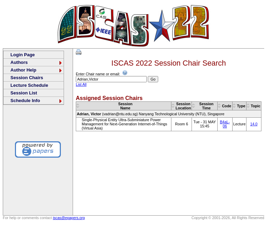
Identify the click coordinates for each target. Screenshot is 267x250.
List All (81, 84)
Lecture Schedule (29, 85)
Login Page (22, 54)
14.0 (254, 124)
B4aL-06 (225, 124)
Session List (23, 92)
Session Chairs (26, 77)
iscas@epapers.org (69, 218)
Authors (36, 62)
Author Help (36, 70)
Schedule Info (36, 100)
